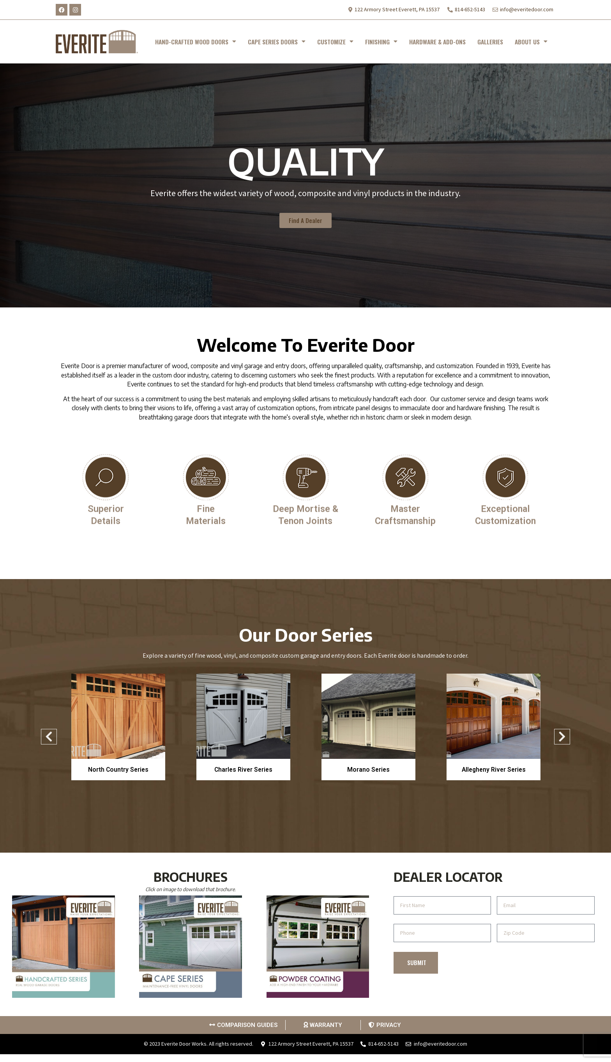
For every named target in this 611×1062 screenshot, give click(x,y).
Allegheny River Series (494, 769)
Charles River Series (243, 769)
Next (562, 739)
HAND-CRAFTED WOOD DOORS (195, 42)
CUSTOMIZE (335, 42)
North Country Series (118, 769)
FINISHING (381, 42)
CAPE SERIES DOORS (277, 42)
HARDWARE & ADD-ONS (437, 41)
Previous (45, 739)
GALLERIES (490, 41)
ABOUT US (531, 42)
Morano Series (368, 769)
